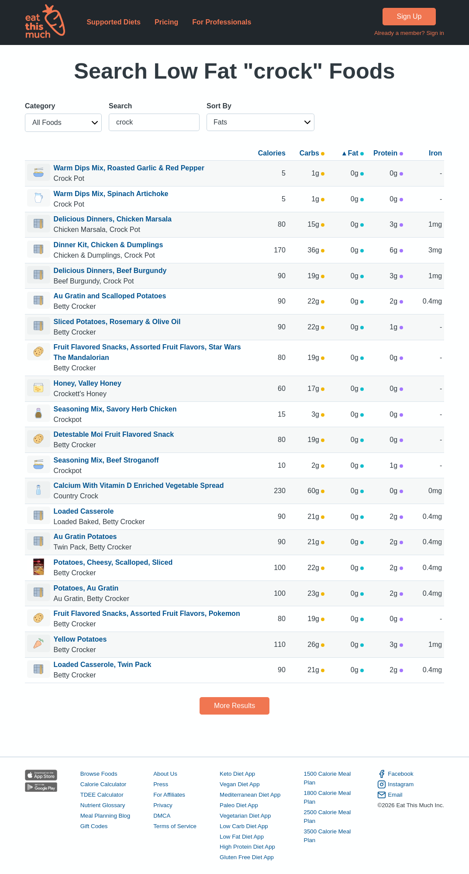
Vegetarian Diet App (245, 815)
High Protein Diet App (247, 846)
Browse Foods (98, 773)
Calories (272, 153)
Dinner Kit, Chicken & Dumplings (108, 245)
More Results (234, 705)
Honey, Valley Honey (87, 383)
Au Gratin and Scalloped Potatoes (110, 296)
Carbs (312, 153)
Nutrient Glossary (102, 805)
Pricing (166, 22)
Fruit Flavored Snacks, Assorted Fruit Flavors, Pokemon (147, 613)
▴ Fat (353, 153)
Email (389, 795)
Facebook (395, 774)
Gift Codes (94, 826)
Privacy (162, 805)
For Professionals (221, 22)
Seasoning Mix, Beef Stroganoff (106, 460)
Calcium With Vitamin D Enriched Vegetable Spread (139, 485)
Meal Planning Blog (105, 815)
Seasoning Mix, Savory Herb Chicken (115, 409)
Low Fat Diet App (242, 836)
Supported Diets (113, 22)
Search (120, 106)
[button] (63, 123)
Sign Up (409, 16)
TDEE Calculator (102, 794)
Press (160, 784)
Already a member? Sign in (409, 33)
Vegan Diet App (239, 784)
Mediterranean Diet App (250, 794)
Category (40, 106)
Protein (388, 153)
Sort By (219, 106)
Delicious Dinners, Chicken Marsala (113, 219)
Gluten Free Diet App (247, 857)
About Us (165, 773)
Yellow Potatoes (80, 639)
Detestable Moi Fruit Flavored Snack (114, 434)
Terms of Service (175, 826)
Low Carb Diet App (244, 826)
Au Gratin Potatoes (85, 536)
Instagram (395, 784)
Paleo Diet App (239, 805)
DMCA (161, 815)
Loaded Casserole (84, 511)
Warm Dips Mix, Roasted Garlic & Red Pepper (129, 168)
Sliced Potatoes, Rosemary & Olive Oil (117, 321)
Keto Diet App (237, 773)
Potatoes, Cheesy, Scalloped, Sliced (113, 562)
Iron (435, 153)
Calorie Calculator (103, 784)
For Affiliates (169, 794)
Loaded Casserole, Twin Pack (103, 664)
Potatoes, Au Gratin (86, 588)
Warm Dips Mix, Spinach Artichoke (111, 193)
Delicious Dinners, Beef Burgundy (110, 270)
